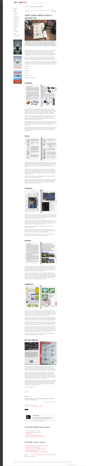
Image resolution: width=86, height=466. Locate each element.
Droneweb (15, 8)
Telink (41, 58)
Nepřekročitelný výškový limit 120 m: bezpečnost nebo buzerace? (37, 445)
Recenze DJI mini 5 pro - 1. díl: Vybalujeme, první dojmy (35, 448)
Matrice (40, 177)
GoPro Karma (30, 181)
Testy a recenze (27, 6)
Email (53, 11)
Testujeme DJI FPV (29, 433)
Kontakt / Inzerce (16, 35)
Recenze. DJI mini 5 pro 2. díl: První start (33, 430)
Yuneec (26, 181)
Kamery (14, 29)
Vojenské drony (16, 22)
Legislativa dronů (16, 18)
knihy (32, 406)
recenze (40, 406)
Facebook (1, 16)
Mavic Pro (50, 176)
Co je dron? (15, 12)
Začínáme (15, 14)
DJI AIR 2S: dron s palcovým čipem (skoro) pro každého (35, 436)
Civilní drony (15, 20)
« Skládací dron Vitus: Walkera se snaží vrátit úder (38, 454)
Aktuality (14, 10)
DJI (25, 51)
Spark (54, 176)
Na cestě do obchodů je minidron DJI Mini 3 (33, 432)
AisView (48, 327)
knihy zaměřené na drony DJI (50, 59)
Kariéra (14, 33)
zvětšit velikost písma (31, 11)
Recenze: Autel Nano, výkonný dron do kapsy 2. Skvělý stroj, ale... (37, 451)
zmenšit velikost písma (30, 11)
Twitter (1, 20)
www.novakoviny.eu (41, 420)
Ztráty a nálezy (15, 31)
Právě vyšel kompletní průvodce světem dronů (34, 435)
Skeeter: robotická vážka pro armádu (32, 450)
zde (34, 387)
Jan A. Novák (37, 10)
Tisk (55, 11)
